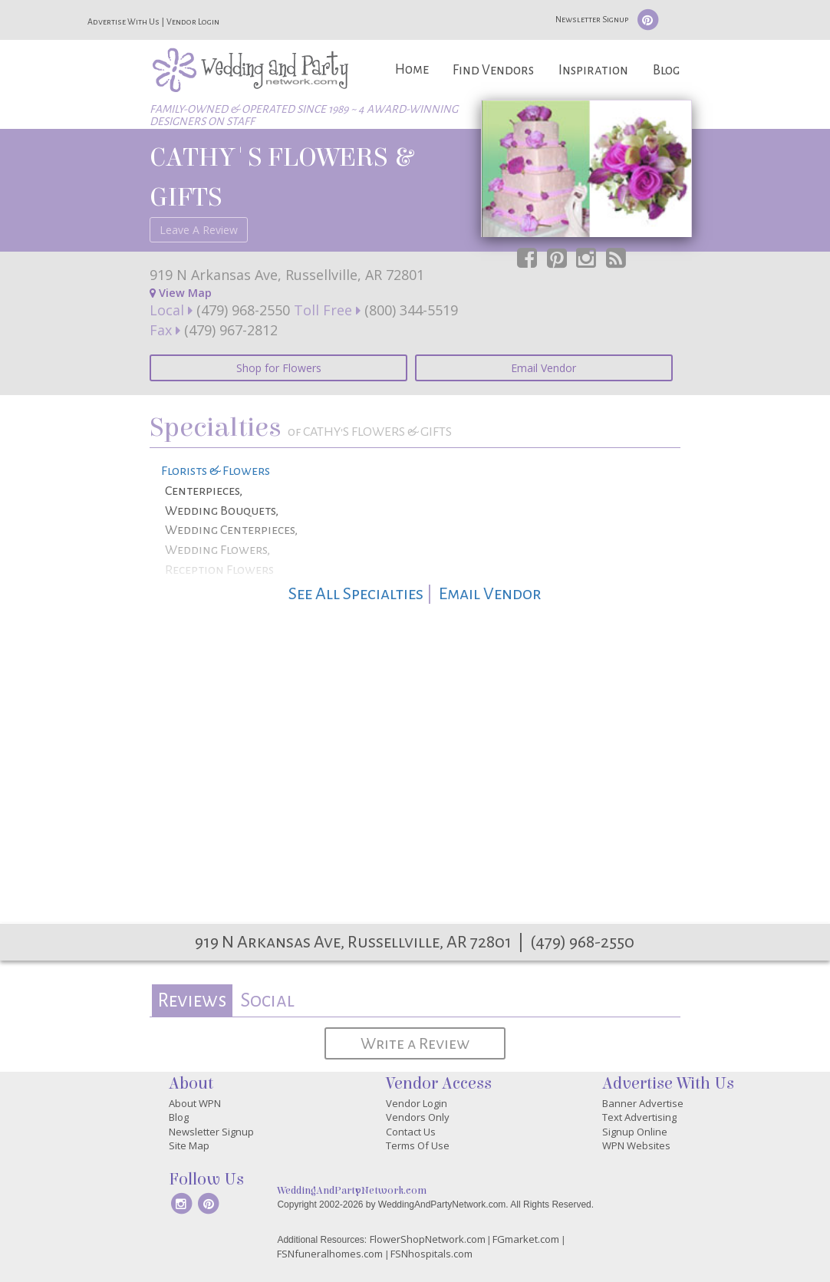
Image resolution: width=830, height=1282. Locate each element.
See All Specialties (355, 594)
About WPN (195, 1103)
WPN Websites (636, 1145)
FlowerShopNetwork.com (428, 1239)
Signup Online (634, 1132)
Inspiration (593, 70)
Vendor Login (192, 21)
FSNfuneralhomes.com (330, 1254)
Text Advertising (639, 1117)
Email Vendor (543, 368)
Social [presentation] (267, 1000)
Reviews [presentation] (191, 1000)
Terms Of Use (418, 1145)
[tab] (192, 1000)
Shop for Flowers (278, 368)
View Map (181, 292)
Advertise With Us (123, 21)
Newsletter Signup (591, 19)
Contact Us (411, 1132)
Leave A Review (199, 229)
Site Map (189, 1145)
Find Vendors (493, 70)
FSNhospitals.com (431, 1254)
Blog (666, 70)
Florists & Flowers (215, 471)
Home (412, 69)
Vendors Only (418, 1117)
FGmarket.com (525, 1239)
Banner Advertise (642, 1103)
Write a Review (415, 1043)
